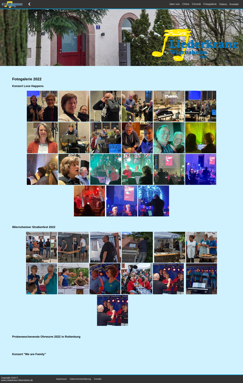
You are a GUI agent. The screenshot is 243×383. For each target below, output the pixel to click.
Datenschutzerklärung (80, 379)
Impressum (61, 379)
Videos (223, 4)
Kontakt (234, 4)
